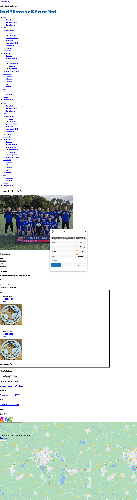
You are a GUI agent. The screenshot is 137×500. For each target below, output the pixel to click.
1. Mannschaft (9, 76)
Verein (4, 27)
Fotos (4, 89)
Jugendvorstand (12, 35)
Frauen (7, 84)
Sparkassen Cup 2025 (8, 99)
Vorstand (11, 33)
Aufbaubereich (12, 66)
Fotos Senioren (9, 92)
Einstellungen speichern (79, 265)
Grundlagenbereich (13, 63)
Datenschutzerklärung (69, 268)
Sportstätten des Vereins (12, 38)
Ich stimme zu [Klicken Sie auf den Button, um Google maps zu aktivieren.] (3, 440)
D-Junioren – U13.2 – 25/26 (9, 404)
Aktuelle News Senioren (11, 22)
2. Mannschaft (9, 79)
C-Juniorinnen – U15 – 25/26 (10, 395)
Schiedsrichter (9, 40)
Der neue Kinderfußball (11, 58)
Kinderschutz (9, 56)
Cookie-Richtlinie (62, 268)
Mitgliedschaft (9, 48)
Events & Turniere (10, 45)
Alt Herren (8, 86)
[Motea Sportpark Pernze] (11, 427)
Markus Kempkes (12, 375)
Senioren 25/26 (7, 74)
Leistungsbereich (13, 68)
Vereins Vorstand (10, 30)
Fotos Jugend (9, 94)
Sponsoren (5, 97)
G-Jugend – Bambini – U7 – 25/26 (11, 386)
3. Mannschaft (9, 81)
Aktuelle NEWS (9, 20)
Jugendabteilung (7, 53)
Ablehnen (67, 265)
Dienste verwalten (54, 260)
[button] (85, 232)
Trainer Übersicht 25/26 (12, 43)
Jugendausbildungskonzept (12, 71)
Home (4, 17)
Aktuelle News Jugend (11, 25)
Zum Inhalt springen (4, 1)
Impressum (75, 268)
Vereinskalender (7, 51)
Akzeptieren (56, 265)
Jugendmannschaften (11, 61)
